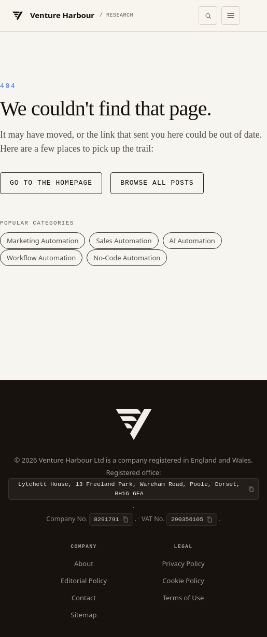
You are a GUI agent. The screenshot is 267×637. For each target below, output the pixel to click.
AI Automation (192, 240)
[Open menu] (230, 15)
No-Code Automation (126, 257)
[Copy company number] (111, 519)
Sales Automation (123, 240)
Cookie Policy (183, 580)
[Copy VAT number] (191, 519)
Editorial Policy (84, 580)
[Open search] (208, 15)
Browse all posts (156, 183)
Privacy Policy (183, 563)
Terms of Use (183, 597)
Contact (84, 597)
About (83, 563)
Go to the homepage (51, 183)
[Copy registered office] (133, 489)
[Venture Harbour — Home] (71, 15)
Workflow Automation (41, 257)
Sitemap (84, 614)
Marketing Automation (42, 240)
